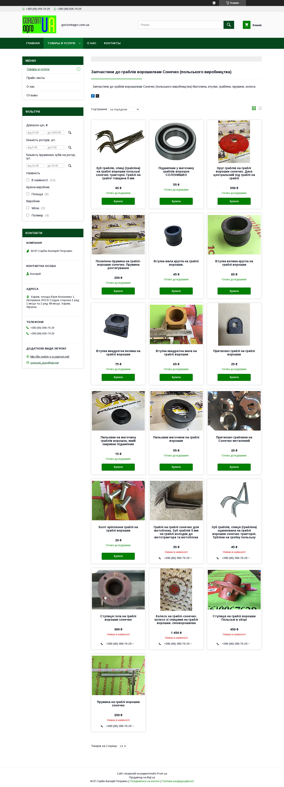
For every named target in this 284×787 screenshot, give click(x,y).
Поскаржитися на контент (144, 781)
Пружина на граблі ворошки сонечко (118, 703)
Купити (118, 201)
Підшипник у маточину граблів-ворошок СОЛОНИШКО (176, 171)
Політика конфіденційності (178, 781)
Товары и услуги (61, 43)
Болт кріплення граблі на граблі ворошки (118, 528)
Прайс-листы (36, 78)
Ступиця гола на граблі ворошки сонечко (118, 617)
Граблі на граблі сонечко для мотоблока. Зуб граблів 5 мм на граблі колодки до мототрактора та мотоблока (176, 532)
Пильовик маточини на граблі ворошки (176, 439)
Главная (33, 43)
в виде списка (260, 109)
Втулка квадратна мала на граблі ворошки (176, 352)
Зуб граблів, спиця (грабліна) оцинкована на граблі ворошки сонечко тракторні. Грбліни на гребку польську (234, 532)
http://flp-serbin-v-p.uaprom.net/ (49, 356)
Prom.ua (162, 773)
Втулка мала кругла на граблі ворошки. (176, 263)
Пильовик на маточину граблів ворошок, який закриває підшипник (118, 441)
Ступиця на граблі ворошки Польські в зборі (234, 617)
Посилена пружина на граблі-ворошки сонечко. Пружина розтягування (118, 265)
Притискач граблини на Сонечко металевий (234, 439)
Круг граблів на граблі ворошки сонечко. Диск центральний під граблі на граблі (234, 173)
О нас (91, 43)
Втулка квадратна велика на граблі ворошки (118, 352)
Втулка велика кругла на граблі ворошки (234, 263)
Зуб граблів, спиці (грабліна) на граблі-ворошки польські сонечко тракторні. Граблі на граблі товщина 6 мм (118, 173)
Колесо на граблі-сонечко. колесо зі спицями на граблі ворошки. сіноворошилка (176, 619)
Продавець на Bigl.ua (142, 777)
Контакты (112, 43)
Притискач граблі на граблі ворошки (234, 352)
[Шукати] (229, 25)
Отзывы (32, 95)
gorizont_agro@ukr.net (44, 362)
